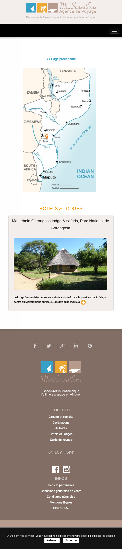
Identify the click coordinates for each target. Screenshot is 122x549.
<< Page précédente (61, 59)
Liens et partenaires (61, 485)
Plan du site (61, 508)
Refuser (52, 540)
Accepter (71, 540)
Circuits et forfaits (61, 417)
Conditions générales (61, 497)
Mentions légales (61, 502)
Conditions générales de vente (61, 491)
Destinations (61, 422)
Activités (61, 428)
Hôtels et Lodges (61, 434)
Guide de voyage (61, 440)
